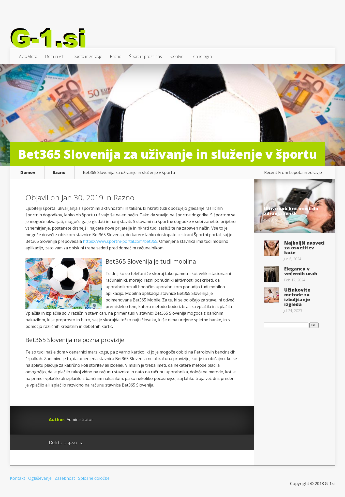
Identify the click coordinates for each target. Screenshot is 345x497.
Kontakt (17, 478)
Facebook (102, 443)
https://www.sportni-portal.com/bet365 (120, 241)
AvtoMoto (28, 56)
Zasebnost (65, 478)
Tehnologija (201, 56)
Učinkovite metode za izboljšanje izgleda (297, 297)
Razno (116, 56)
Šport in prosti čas (145, 56)
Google (92, 443)
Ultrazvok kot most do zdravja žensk (291, 210)
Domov (27, 172)
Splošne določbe (94, 478)
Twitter (112, 443)
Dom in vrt (54, 56)
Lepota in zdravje (86, 56)
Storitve (176, 56)
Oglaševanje (40, 478)
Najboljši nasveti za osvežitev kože (304, 247)
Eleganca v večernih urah (300, 271)
